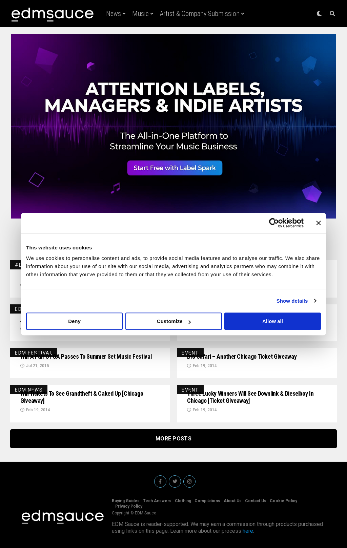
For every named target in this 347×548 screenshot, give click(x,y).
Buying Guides (126, 500)
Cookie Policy (283, 500)
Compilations (207, 500)
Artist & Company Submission (200, 14)
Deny (74, 321)
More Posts (173, 438)
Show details (292, 301)
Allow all (272, 321)
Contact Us (255, 500)
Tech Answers (157, 500)
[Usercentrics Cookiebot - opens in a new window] (274, 223)
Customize (174, 321)
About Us (233, 500)
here (248, 531)
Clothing (183, 500)
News (113, 14)
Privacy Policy (128, 506)
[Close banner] (318, 223)
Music (140, 14)
